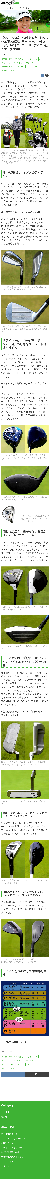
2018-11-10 (6, 54)
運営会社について (9, 1134)
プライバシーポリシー (11, 1148)
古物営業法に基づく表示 (12, 1157)
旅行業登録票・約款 (10, 1152)
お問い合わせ (7, 1143)
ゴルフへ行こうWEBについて (14, 1138)
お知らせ (5, 1166)
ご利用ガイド (7, 1161)
